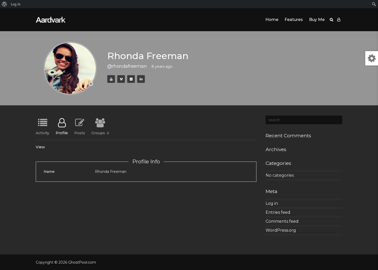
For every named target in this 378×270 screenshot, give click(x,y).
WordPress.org (281, 230)
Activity (42, 133)
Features (294, 19)
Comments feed (282, 221)
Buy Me (317, 19)
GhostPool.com (82, 262)
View (40, 147)
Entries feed (278, 212)
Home (271, 19)
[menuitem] (4, 4)
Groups (100, 133)
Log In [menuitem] (15, 4)
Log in (272, 203)
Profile (62, 133)
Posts (79, 133)
